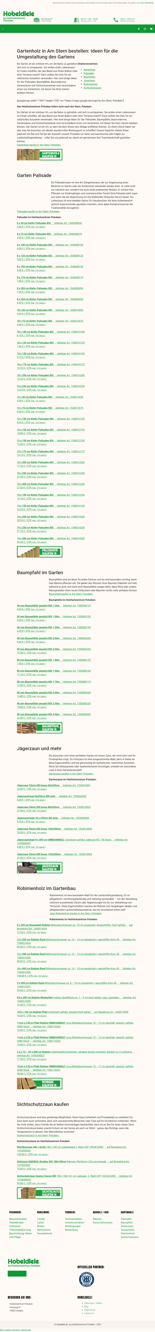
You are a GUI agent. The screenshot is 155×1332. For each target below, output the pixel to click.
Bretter (41, 1226)
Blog (86, 1306)
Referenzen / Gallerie (93, 1303)
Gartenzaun (127, 1226)
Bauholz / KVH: (101, 1212)
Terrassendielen (73, 1219)
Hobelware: (43, 1212)
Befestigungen (73, 1226)
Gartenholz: (127, 1212)
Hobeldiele (18, 14)
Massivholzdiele (17, 1219)
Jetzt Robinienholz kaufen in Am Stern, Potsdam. (76, 913)
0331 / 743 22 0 (128, 19)
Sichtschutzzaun (92, 87)
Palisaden (89, 73)
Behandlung (71, 1229)
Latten (40, 1222)
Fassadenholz (44, 1233)
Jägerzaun (89, 80)
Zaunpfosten (127, 1229)
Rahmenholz (44, 1229)
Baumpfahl (89, 77)
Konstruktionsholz (102, 1222)
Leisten (41, 1219)
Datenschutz (89, 1310)
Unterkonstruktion (74, 1222)
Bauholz (97, 1219)
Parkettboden (16, 1222)
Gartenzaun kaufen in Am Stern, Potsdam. (71, 773)
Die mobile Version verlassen (15, 1330)
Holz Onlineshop (146, 3)
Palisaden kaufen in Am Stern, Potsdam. (38, 211)
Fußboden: (15, 1212)
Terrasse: (70, 1212)
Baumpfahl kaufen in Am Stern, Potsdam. (71, 594)
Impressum (89, 1313)
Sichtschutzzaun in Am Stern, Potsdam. (38, 1135)
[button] (3, 28)
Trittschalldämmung (20, 1229)
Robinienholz (90, 84)
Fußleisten (14, 1226)
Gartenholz (89, 69)
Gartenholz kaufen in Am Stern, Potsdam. (39, 144)
